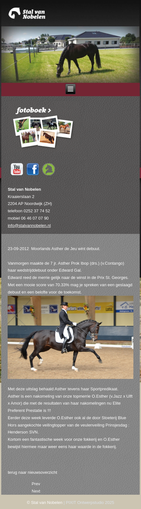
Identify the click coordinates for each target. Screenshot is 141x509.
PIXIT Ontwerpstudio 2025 (90, 502)
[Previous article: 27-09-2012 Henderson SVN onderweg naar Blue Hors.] (36, 483)
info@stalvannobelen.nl (29, 225)
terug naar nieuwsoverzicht (32, 472)
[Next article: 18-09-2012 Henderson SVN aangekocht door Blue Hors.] (36, 491)
